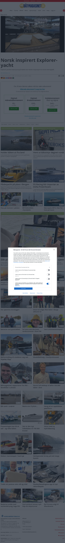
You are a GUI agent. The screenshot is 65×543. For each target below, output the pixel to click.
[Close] (54, 250)
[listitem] (32, 267)
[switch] (48, 270)
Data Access (32, 293)
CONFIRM (23, 288)
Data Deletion (25, 293)
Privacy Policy (39, 293)
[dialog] (32, 271)
